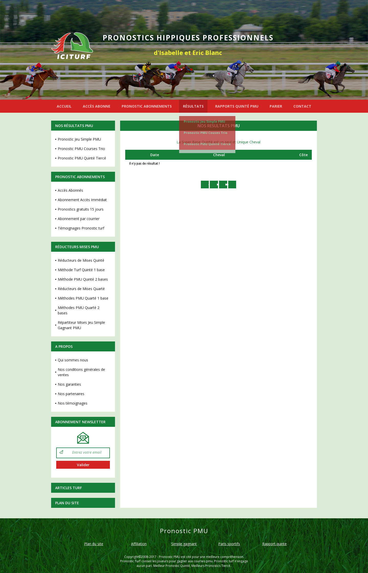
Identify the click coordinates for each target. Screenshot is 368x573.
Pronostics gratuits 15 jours (80, 209)
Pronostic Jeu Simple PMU (204, 121)
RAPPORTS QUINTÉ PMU (236, 106)
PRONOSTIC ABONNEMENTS (147, 106)
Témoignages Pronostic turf (81, 228)
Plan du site (67, 502)
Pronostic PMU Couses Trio (205, 133)
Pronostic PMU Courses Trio (81, 148)
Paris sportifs (229, 543)
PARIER (276, 106)
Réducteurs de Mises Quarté (81, 288)
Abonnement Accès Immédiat (82, 199)
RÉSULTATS (193, 106)
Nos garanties (69, 384)
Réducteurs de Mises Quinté (81, 260)
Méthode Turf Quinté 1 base (81, 269)
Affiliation (139, 543)
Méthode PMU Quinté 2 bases (83, 279)
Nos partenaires (71, 393)
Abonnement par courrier (78, 218)
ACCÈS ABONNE (96, 106)
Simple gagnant (184, 543)
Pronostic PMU (169, 557)
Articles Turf (68, 487)
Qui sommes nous (73, 360)
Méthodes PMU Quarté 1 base (83, 298)
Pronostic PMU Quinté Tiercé (207, 144)
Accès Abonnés (70, 190)
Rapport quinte (274, 543)
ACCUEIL (64, 106)
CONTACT (302, 106)
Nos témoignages (72, 403)
